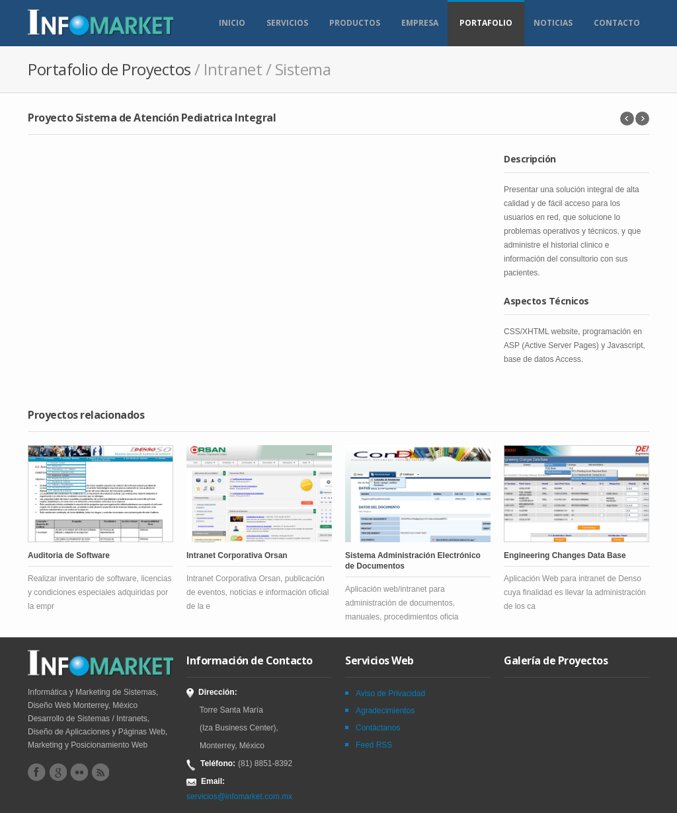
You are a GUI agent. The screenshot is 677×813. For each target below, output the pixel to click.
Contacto (617, 22)
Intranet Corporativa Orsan (237, 555)
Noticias (553, 22)
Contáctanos (378, 727)
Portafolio (485, 22)
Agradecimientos (385, 710)
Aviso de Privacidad (390, 693)
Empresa (419, 22)
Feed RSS (374, 745)
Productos (354, 22)
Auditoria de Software (69, 555)
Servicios (287, 22)
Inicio (232, 22)
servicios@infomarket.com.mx (239, 796)
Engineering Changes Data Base (565, 555)
